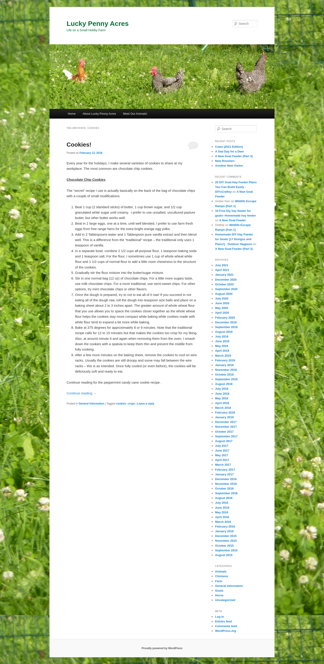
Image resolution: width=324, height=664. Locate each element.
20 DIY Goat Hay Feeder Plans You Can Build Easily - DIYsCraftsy (236, 187)
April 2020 (222, 312)
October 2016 (224, 488)
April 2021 (222, 270)
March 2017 (223, 464)
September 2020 (226, 289)
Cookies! (79, 144)
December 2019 (225, 322)
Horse (219, 595)
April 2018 (222, 403)
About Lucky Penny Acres (99, 113)
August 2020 (223, 293)
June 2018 (222, 393)
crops (131, 403)
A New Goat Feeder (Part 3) (234, 156)
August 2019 (223, 331)
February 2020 (225, 317)
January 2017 (224, 474)
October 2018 (224, 374)
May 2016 (221, 512)
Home (72, 113)
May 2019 (221, 346)
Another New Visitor (229, 165)
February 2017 (225, 469)
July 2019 (221, 336)
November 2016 (226, 483)
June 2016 (222, 507)
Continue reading (82, 393)
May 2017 (221, 455)
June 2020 (222, 303)
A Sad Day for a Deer (229, 151)
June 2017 (222, 450)
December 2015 (225, 536)
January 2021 (224, 274)
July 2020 (221, 298)
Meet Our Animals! (135, 113)
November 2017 (226, 426)
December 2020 (225, 279)
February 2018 (225, 412)
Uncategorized (225, 600)
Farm (218, 581)
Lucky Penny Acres (98, 23)
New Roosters (225, 161)
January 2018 (224, 417)
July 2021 (221, 265)
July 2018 (221, 388)
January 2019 (224, 365)
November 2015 (226, 540)
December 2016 (225, 479)
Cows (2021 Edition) (229, 146)
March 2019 (223, 355)
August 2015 (223, 555)
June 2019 (222, 341)
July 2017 (221, 445)
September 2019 (226, 327)
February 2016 (225, 526)
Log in (219, 616)
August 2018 (223, 384)
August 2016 (223, 498)
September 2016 (226, 493)
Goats (219, 590)
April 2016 (222, 517)
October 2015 (224, 545)
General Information (91, 403)
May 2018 (221, 398)
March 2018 (223, 407)
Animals (221, 571)
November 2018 (226, 369)
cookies (121, 403)
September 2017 (226, 436)
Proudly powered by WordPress (162, 648)
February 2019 (225, 360)
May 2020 (221, 308)
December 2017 (225, 422)
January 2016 (224, 531)
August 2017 (223, 441)
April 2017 (222, 460)
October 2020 (224, 284)
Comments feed (226, 626)
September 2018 (226, 379)
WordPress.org (225, 631)
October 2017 (224, 431)
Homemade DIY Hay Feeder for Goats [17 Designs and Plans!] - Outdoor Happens (234, 239)
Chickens (221, 576)
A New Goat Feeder (232, 220)
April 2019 (222, 350)
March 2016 (223, 521)
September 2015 (226, 550)
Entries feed (223, 621)
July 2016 (221, 502)
